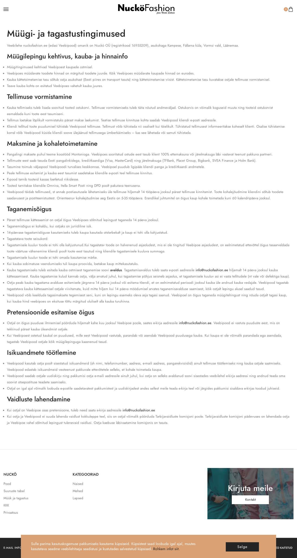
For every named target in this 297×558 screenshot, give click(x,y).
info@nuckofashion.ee (212, 270)
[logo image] (146, 8)
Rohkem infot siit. (166, 549)
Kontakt (250, 499)
